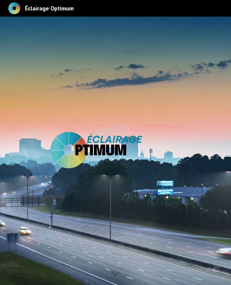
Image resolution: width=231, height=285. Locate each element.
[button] (115, 274)
